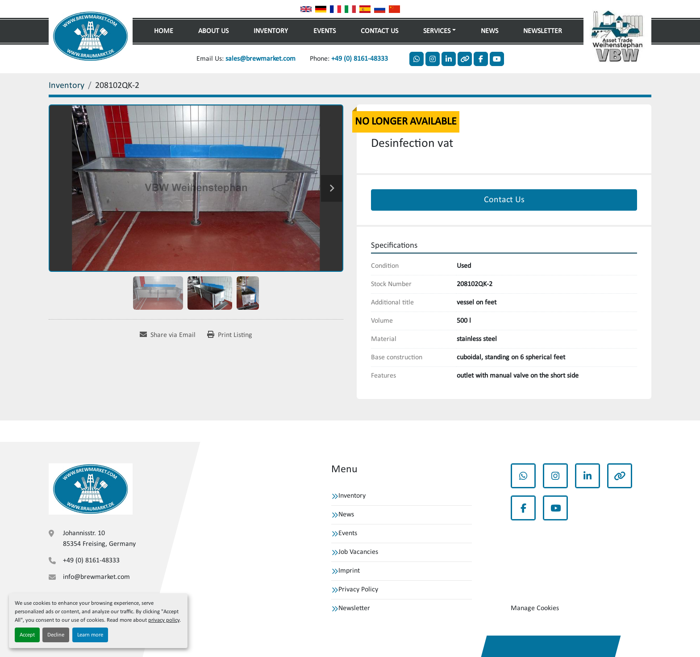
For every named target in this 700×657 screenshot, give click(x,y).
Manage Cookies (535, 608)
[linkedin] (449, 59)
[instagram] (432, 59)
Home (163, 31)
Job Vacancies (358, 552)
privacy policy (163, 620)
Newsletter (542, 31)
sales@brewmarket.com (260, 58)
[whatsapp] (416, 59)
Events (324, 31)
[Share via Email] (167, 335)
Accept (27, 635)
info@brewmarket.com (96, 577)
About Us (213, 31)
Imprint (349, 570)
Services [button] (436, 31)
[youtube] (497, 59)
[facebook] (481, 59)
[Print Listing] (229, 335)
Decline (55, 635)
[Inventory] (66, 85)
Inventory (271, 31)
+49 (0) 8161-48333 (359, 58)
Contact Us (379, 31)
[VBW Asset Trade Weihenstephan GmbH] (91, 488)
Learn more (90, 635)
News (489, 31)
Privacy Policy (358, 589)
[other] (465, 59)
